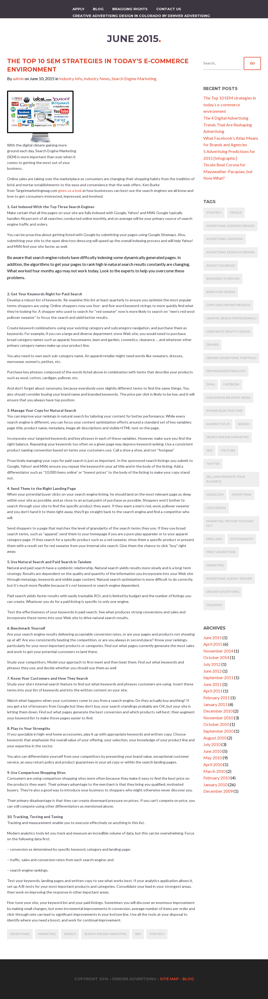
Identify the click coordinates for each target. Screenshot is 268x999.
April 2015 (212, 644)
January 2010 (215, 784)
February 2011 (216, 697)
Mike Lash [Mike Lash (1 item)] (214, 539)
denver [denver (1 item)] (212, 344)
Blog (98, 9)
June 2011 (212, 684)
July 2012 (212, 664)
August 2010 (214, 737)
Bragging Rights (130, 9)
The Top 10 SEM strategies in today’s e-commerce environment (229, 104)
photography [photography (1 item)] (241, 539)
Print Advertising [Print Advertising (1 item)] (221, 552)
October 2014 (216, 657)
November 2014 (218, 650)
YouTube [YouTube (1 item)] (228, 450)
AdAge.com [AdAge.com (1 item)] (215, 494)
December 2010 (218, 710)
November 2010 (218, 717)
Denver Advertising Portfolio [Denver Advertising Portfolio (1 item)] (231, 358)
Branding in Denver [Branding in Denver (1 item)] (222, 278)
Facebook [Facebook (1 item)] (231, 384)
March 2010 (214, 771)
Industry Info (70, 78)
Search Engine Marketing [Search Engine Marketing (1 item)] (227, 437)
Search (70, 934)
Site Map (169, 979)
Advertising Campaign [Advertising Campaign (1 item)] (224, 239)
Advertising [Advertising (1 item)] (242, 494)
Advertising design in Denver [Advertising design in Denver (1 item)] (230, 252)
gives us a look (70, 190)
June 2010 (212, 751)
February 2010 (216, 777)
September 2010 (218, 730)
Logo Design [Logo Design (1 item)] (216, 508)
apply (78, 9)
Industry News (97, 78)
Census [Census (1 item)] (236, 212)
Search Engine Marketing (134, 78)
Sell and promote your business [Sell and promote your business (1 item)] (225, 479)
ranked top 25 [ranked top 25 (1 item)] (218, 424)
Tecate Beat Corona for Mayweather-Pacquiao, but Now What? (228, 171)
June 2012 (212, 670)
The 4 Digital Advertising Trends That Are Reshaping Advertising (227, 124)
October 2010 (216, 724)
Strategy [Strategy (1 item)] (214, 212)
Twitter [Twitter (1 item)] (213, 464)
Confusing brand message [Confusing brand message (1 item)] (228, 305)
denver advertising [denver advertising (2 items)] (222, 591)
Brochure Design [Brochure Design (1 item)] (220, 292)
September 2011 (218, 677)
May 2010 (212, 757)
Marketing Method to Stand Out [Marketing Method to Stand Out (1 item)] (229, 523)
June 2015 (212, 637)
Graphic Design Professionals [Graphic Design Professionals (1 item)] (231, 318)
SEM (138, 934)
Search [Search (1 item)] (244, 424)
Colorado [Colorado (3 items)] (214, 605)
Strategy (157, 934)
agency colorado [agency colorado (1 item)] (220, 265)
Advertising (20, 934)
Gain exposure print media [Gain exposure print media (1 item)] (228, 397)
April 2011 (212, 690)
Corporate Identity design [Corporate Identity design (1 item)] (228, 331)
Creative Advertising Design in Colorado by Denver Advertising (141, 16)
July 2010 (212, 744)
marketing (47, 934)
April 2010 (212, 764)
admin (18, 78)
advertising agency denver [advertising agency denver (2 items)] (229, 578)
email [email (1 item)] (210, 384)
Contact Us (168, 9)
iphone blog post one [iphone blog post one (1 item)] (224, 411)
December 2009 (218, 791)
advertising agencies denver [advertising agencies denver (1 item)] (230, 226)
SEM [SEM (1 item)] (209, 450)
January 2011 (215, 704)
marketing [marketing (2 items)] (215, 565)
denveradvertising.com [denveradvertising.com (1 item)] (225, 371)
